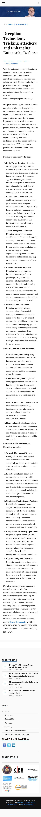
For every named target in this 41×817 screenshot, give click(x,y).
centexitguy (8, 61)
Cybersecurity (12, 64)
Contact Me (9, 719)
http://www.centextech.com (15, 730)
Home (7, 711)
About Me (8, 715)
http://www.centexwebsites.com (17, 734)
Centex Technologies (26, 802)
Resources (8, 723)
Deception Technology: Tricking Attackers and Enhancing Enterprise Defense (20, 43)
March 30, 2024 (23, 61)
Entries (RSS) (12, 804)
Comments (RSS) (27, 804)
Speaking (8, 727)
